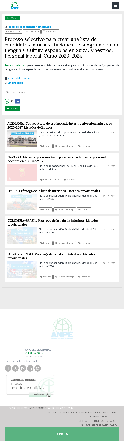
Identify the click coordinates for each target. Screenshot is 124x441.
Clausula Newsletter (103, 416)
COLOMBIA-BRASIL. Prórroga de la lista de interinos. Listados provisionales (52, 223)
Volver (12, 18)
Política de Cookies (88, 412)
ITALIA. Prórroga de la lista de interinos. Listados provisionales (53, 191)
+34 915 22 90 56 (34, 353)
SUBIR (62, 434)
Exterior (45, 146)
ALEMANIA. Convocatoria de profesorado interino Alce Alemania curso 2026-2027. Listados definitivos (59, 125)
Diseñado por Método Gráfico (98, 420)
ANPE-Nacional (13, 31)
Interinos (84, 146)
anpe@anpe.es (33, 356)
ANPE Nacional (38, 408)
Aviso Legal (109, 412)
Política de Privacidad (60, 412)
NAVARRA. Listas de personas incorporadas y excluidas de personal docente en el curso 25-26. (56, 159)
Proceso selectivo (16, 65)
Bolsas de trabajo (15, 92)
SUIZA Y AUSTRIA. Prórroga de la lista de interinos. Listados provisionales (51, 256)
